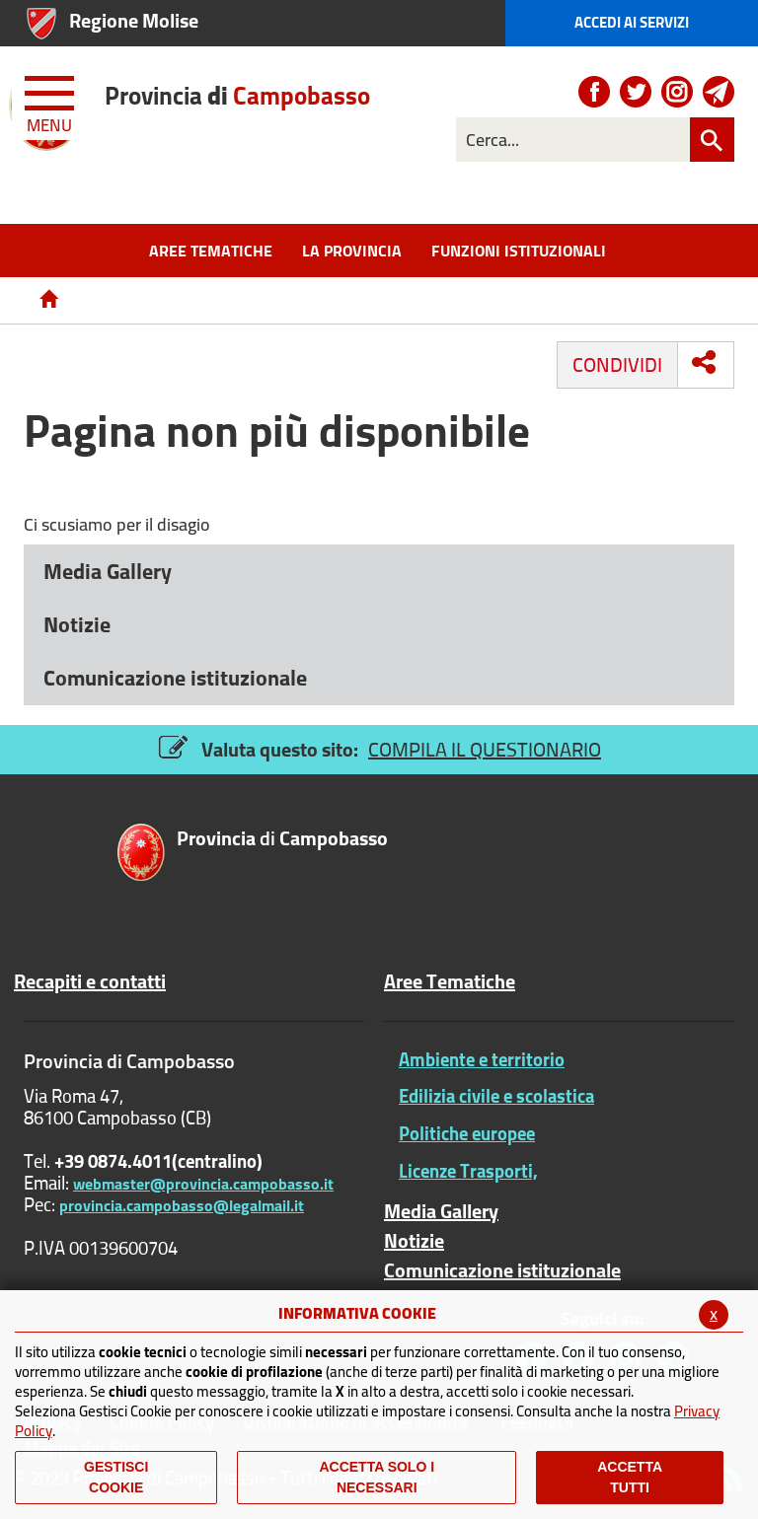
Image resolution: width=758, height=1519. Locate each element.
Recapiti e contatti (90, 981)
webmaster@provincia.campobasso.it (203, 1183)
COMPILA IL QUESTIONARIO (484, 749)
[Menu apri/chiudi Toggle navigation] (51, 100)
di (237, 95)
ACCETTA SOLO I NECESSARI (376, 1477)
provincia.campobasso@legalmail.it (181, 1205)
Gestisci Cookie (116, 1477)
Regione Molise (133, 20)
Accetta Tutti (629, 1477)
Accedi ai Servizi (631, 22)
